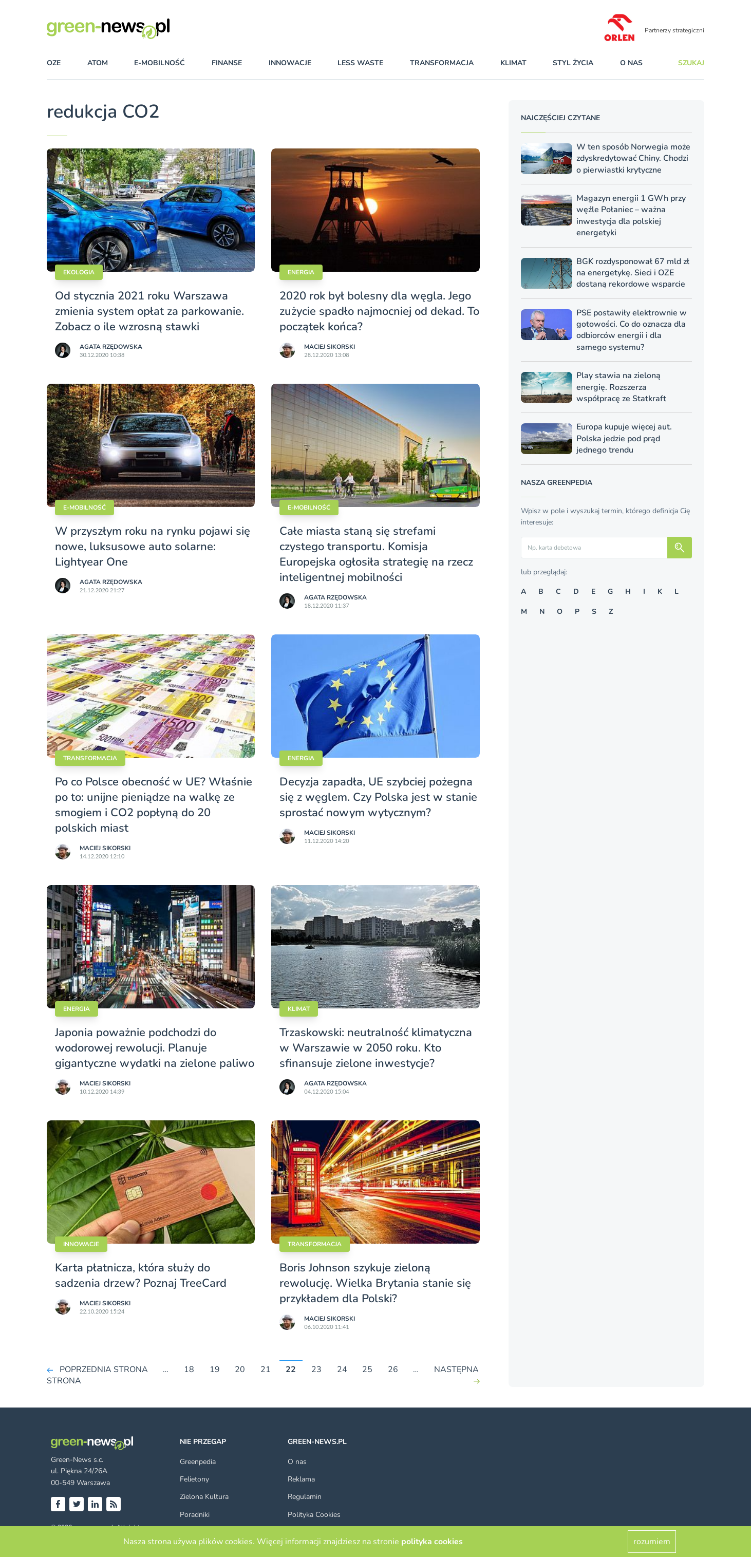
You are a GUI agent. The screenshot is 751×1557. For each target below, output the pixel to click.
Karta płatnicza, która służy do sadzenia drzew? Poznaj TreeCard (141, 1275)
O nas (631, 63)
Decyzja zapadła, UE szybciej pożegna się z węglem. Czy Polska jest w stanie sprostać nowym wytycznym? (378, 797)
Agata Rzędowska (111, 347)
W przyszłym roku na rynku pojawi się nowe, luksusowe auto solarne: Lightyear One (152, 546)
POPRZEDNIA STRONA (104, 1369)
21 (265, 1369)
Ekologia (79, 272)
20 (240, 1369)
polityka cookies (432, 1541)
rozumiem (651, 1541)
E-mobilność (84, 507)
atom (97, 63)
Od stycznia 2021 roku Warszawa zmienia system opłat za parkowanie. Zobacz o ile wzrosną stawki (149, 311)
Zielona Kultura (204, 1497)
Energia (301, 272)
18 (189, 1369)
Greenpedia (198, 1462)
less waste (360, 63)
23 (316, 1369)
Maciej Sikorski (329, 347)
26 (393, 1369)
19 (215, 1369)
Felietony (194, 1479)
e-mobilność (159, 63)
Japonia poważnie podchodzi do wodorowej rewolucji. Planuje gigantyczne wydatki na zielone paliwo (154, 1048)
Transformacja (90, 758)
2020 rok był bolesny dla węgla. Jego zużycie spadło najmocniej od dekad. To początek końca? (379, 311)
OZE (54, 63)
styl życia (573, 63)
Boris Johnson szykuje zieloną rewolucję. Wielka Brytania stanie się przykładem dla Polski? (375, 1283)
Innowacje (81, 1244)
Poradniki (195, 1515)
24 (342, 1369)
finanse (227, 63)
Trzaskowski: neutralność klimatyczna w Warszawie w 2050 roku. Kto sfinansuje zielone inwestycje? (375, 1048)
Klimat (299, 1009)
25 (367, 1369)
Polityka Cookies (314, 1515)
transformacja (442, 63)
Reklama (301, 1479)
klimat (513, 63)
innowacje (290, 63)
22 (291, 1369)
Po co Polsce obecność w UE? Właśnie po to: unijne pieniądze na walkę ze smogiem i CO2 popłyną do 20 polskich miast (153, 805)
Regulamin (305, 1497)
